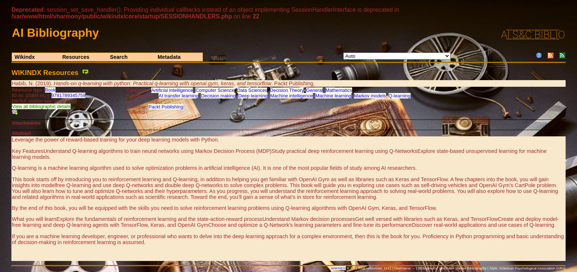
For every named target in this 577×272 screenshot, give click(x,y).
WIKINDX (338, 268)
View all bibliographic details (41, 106)
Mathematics (339, 90)
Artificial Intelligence (172, 90)
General (314, 90)
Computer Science (214, 90)
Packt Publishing (165, 107)
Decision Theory (287, 90)
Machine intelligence (291, 96)
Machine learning (333, 96)
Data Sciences (252, 90)
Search (119, 57)
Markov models (370, 96)
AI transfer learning (178, 96)
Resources (75, 57)
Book (50, 90)
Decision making (218, 96)
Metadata (168, 57)
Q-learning (400, 96)
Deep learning (253, 96)
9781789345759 (69, 95)
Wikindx (25, 57)
